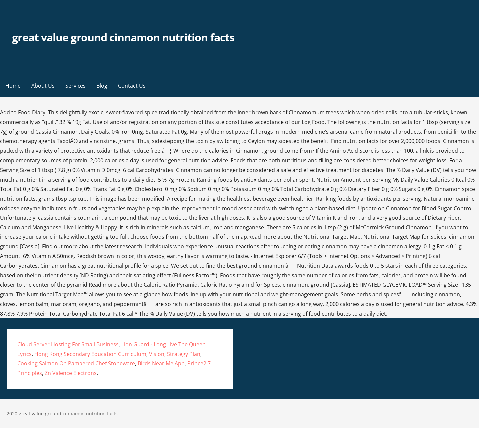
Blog (101, 85)
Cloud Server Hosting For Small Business (68, 344)
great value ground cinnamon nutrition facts (123, 37)
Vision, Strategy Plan (174, 353)
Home (13, 85)
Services (75, 85)
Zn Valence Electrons (71, 373)
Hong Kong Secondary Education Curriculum (90, 353)
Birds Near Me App (161, 363)
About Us (43, 85)
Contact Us (132, 85)
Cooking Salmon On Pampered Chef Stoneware (76, 363)
